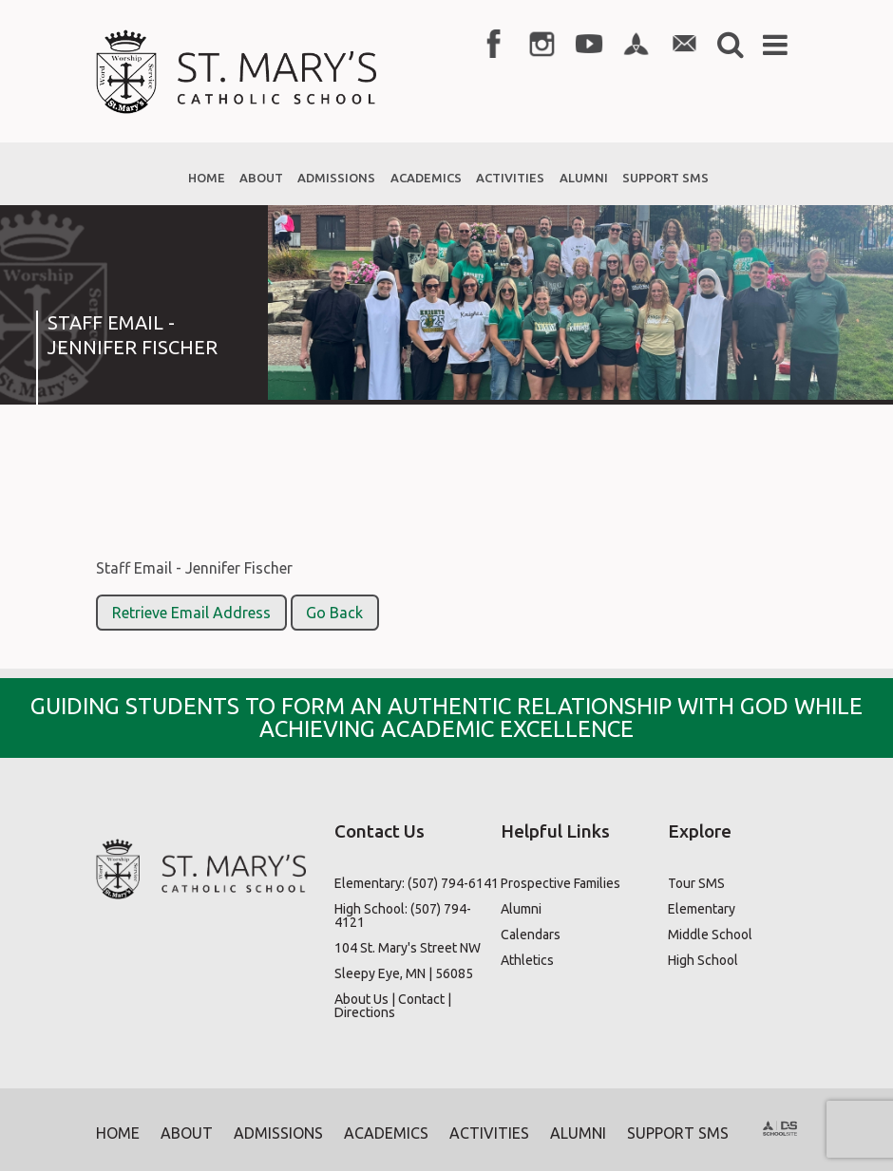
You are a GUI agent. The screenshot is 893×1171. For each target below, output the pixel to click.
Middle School (710, 934)
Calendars (530, 934)
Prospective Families (560, 883)
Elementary (701, 908)
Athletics (527, 960)
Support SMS (678, 1133)
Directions (364, 1012)
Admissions (278, 1133)
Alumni (521, 908)
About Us (361, 999)
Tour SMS (696, 883)
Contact (421, 999)
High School (703, 960)
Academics (386, 1133)
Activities (489, 1133)
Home (118, 1133)
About (187, 1133)
